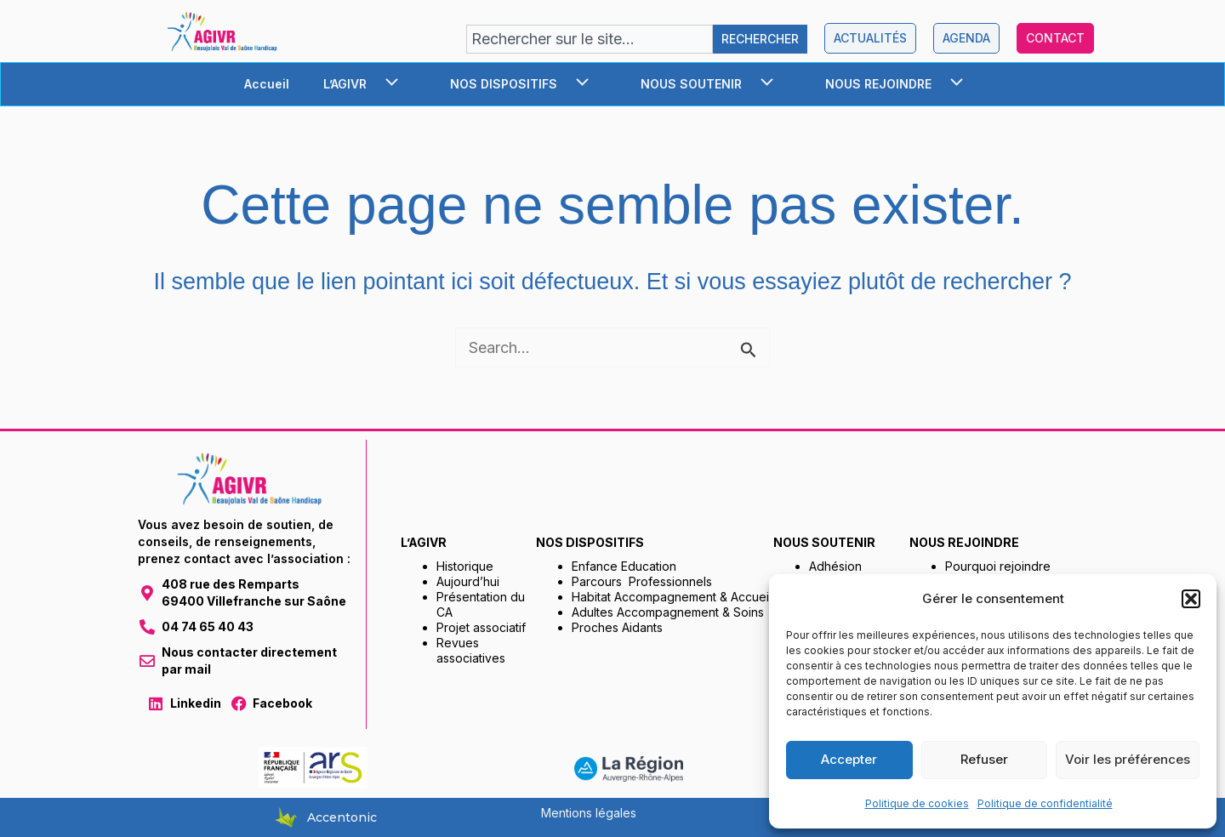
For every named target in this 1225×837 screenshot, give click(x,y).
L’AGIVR (369, 84)
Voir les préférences (1127, 759)
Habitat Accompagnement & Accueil (672, 596)
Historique (464, 566)
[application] (389, 84)
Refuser (984, 759)
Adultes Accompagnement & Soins (668, 612)
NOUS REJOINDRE (903, 84)
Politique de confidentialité (1045, 803)
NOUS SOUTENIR (716, 84)
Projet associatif (481, 627)
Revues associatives (470, 650)
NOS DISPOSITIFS (528, 84)
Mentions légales (588, 813)
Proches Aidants (617, 627)
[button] (1190, 598)
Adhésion (835, 566)
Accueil (266, 84)
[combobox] (589, 39)
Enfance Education (624, 566)
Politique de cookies (917, 803)
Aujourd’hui (467, 581)
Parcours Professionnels (642, 581)
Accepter (849, 759)
